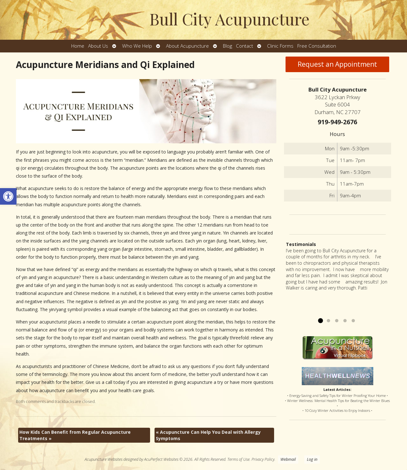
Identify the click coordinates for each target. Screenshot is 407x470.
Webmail (288, 459)
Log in (312, 459)
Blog (227, 46)
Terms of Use (238, 459)
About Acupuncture (187, 46)
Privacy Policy (263, 459)
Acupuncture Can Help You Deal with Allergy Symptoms (208, 435)
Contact (244, 46)
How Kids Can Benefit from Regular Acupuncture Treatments (75, 435)
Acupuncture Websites (103, 459)
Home (77, 46)
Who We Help (137, 46)
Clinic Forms (280, 46)
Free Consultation (316, 46)
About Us (98, 46)
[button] (8, 196)
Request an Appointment (337, 64)
